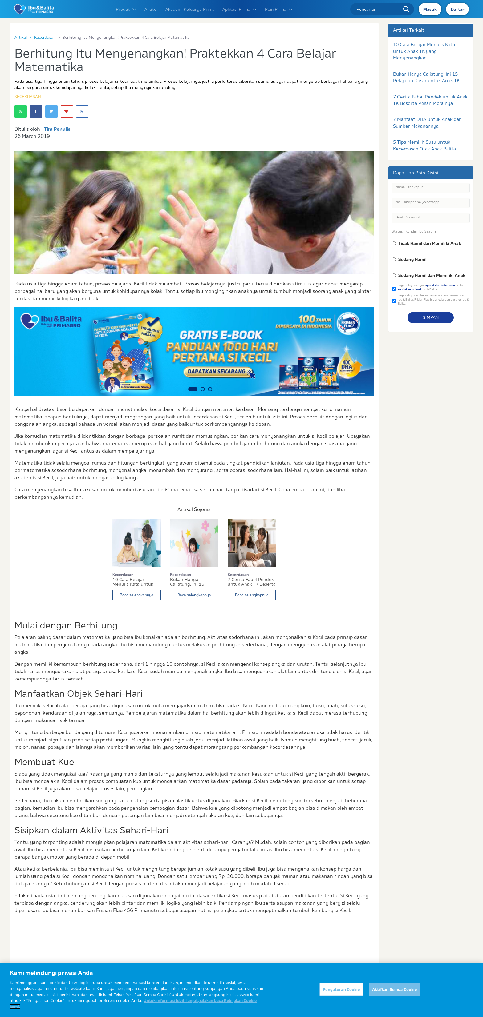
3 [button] (210, 389)
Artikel (151, 9)
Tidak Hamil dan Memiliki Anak (429, 243)
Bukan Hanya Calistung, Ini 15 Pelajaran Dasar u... (189, 582)
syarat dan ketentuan (440, 285)
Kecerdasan (45, 37)
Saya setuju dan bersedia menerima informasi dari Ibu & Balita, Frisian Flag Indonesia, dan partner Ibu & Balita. (433, 299)
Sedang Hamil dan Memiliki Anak (431, 275)
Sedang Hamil (412, 259)
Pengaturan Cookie (341, 992)
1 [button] (192, 389)
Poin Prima (279, 9)
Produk (126, 9)
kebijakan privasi (409, 289)
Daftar (457, 9)
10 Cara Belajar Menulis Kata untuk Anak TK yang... (132, 582)
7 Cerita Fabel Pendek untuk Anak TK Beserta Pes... (252, 582)
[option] (194, 351)
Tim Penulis (57, 129)
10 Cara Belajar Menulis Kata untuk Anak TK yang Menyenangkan (424, 51)
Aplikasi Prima (239, 9)
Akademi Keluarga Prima (190, 9)
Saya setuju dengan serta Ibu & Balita (430, 287)
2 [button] (203, 389)
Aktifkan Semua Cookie (394, 992)
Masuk (430, 9)
